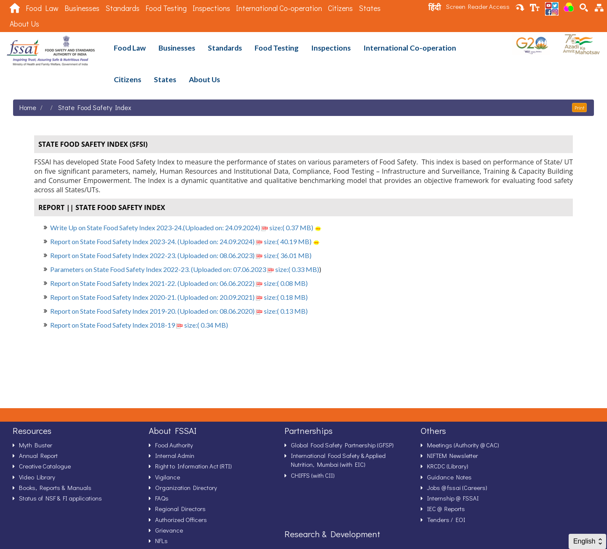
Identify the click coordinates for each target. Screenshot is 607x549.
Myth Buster (35, 445)
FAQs (162, 498)
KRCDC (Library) (447, 466)
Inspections (211, 8)
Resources (32, 430)
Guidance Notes (449, 477)
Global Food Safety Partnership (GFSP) (342, 445)
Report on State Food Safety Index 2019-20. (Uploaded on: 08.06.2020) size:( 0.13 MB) (179, 311)
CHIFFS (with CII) (313, 475)
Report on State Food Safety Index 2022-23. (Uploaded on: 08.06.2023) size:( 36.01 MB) (181, 255)
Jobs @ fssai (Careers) (457, 487)
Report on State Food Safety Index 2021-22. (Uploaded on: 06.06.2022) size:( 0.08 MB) (179, 283)
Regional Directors (180, 508)
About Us (24, 24)
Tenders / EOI (446, 519)
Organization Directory (186, 487)
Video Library (37, 477)
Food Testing (166, 8)
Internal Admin (174, 455)
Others (433, 430)
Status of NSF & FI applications (60, 498)
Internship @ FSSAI (453, 498)
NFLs (161, 540)
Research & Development (332, 534)
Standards (122, 8)
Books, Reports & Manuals (55, 487)
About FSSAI (172, 430)
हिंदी (434, 7)
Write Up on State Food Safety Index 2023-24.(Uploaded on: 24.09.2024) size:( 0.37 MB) (181, 227)
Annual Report (38, 455)
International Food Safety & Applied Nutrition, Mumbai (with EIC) (338, 459)
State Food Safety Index (94, 107)
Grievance (169, 530)
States (370, 8)
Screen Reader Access (478, 6)
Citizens (340, 8)
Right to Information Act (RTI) (193, 466)
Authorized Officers (181, 519)
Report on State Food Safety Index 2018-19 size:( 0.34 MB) (139, 325)
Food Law (42, 8)
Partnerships (309, 430)
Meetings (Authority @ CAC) (463, 445)
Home (27, 107)
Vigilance (167, 477)
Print (579, 107)
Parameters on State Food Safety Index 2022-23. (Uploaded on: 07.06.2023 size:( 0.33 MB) (184, 269)
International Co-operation (279, 8)
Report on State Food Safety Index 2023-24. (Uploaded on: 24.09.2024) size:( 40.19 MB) (181, 241)
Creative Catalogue (45, 466)
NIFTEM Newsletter (452, 455)
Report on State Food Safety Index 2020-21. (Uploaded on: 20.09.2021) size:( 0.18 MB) (179, 297)
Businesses (81, 8)
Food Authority (174, 445)
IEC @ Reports (446, 508)
